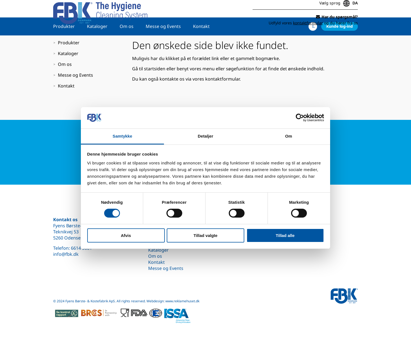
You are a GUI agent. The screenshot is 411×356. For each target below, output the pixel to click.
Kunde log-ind (339, 43)
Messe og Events (163, 43)
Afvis (126, 235)
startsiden (154, 86)
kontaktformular (222, 96)
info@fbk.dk (66, 254)
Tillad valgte (205, 235)
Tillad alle (285, 235)
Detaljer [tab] (205, 136)
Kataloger (97, 43)
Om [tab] (288, 136)
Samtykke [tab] (122, 136)
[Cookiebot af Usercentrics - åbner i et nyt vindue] (300, 117)
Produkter (64, 43)
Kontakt (201, 43)
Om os (126, 43)
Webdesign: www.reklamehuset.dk (173, 301)
